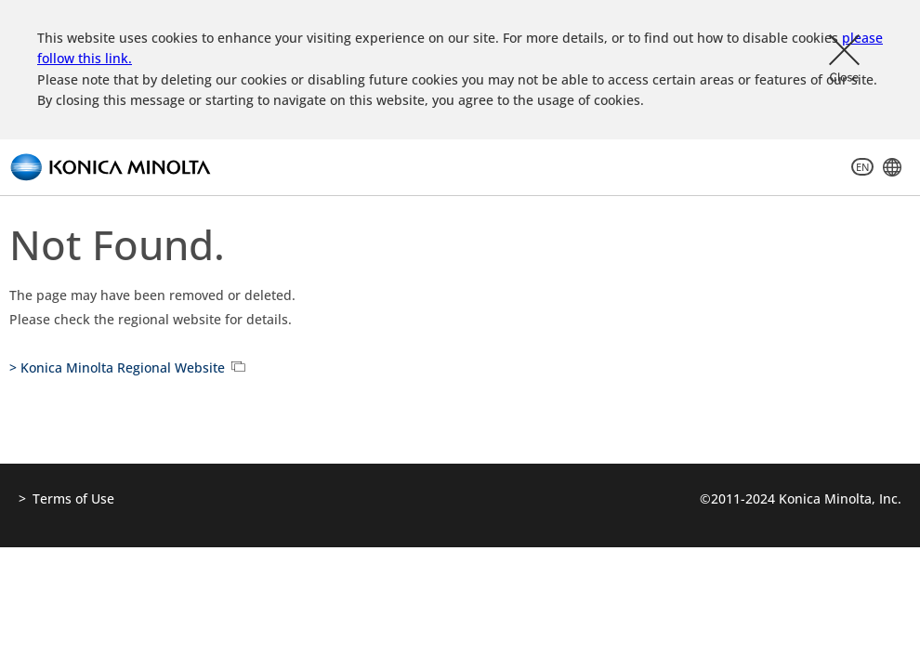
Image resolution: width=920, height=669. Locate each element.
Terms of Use (73, 498)
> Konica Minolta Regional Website (117, 367)
